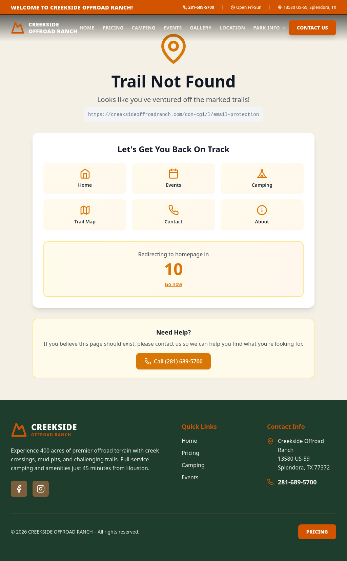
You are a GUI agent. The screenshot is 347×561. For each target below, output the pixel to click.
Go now (173, 284)
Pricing (113, 27)
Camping (143, 27)
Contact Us (312, 27)
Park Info (270, 27)
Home (87, 27)
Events (172, 27)
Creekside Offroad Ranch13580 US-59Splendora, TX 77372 (304, 454)
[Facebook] (19, 489)
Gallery (201, 27)
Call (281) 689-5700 (173, 361)
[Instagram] (41, 489)
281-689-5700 (297, 482)
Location (232, 27)
